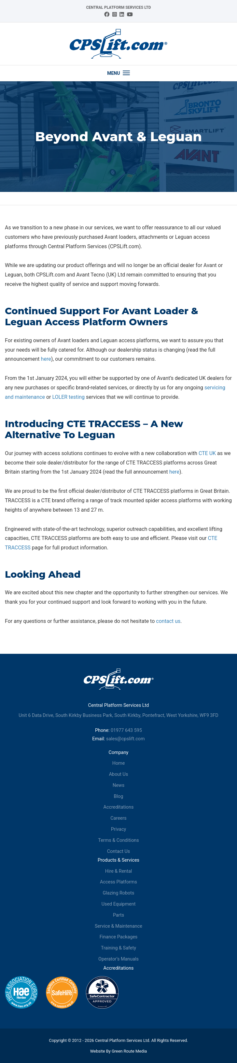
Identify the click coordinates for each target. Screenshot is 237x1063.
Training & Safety (118, 948)
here (46, 359)
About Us (118, 774)
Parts (118, 915)
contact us (168, 621)
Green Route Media (129, 1051)
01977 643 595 (126, 730)
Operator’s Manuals (118, 959)
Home (118, 763)
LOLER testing (68, 397)
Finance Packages (119, 937)
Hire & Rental (118, 871)
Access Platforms (118, 882)
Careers (118, 818)
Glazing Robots (118, 893)
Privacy (118, 829)
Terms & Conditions (118, 840)
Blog (118, 796)
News (118, 785)
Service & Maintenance (118, 926)
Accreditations (119, 807)
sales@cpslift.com (125, 739)
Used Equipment (119, 904)
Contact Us (118, 851)
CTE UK (207, 453)
